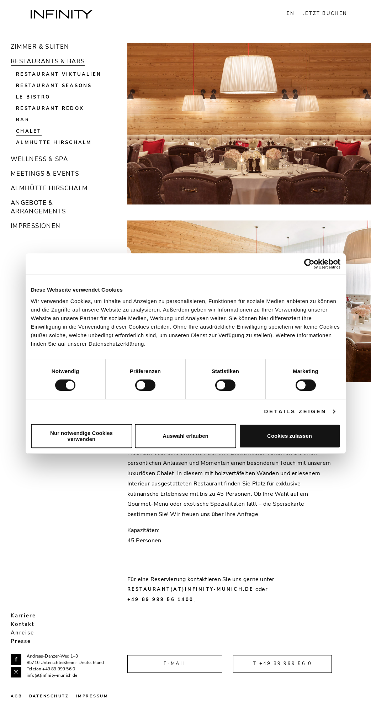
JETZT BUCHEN (325, 13)
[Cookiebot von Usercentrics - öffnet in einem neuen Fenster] (309, 264)
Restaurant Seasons (54, 86)
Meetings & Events (45, 174)
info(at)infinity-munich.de (52, 675)
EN (291, 13)
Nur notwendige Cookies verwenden (81, 436)
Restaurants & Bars (48, 61)
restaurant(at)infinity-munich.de (190, 589)
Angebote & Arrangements (38, 207)
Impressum (92, 696)
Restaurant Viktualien (58, 74)
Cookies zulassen (289, 436)
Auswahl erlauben (185, 436)
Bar (23, 120)
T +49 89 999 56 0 (282, 663)
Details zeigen (295, 411)
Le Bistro (33, 97)
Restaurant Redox (50, 108)
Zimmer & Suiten (40, 47)
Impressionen (35, 226)
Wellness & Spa (39, 159)
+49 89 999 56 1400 (160, 599)
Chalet (29, 131)
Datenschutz (49, 696)
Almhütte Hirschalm (54, 142)
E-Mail (175, 663)
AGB (16, 696)
